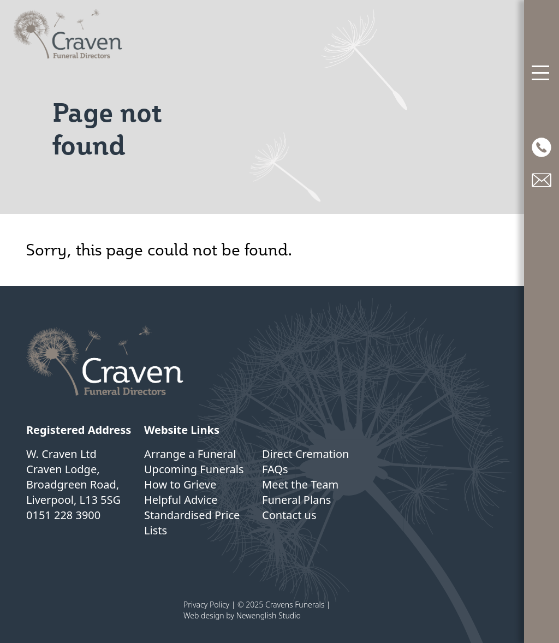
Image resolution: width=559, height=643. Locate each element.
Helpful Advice (180, 499)
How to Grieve (180, 484)
